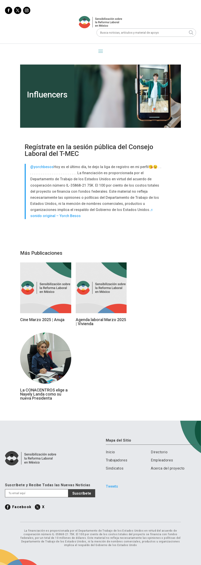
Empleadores (162, 460)
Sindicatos (115, 468)
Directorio (159, 452)
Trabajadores (117, 460)
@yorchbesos (42, 167)
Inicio (110, 452)
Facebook (21, 507)
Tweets (112, 486)
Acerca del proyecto (168, 468)
